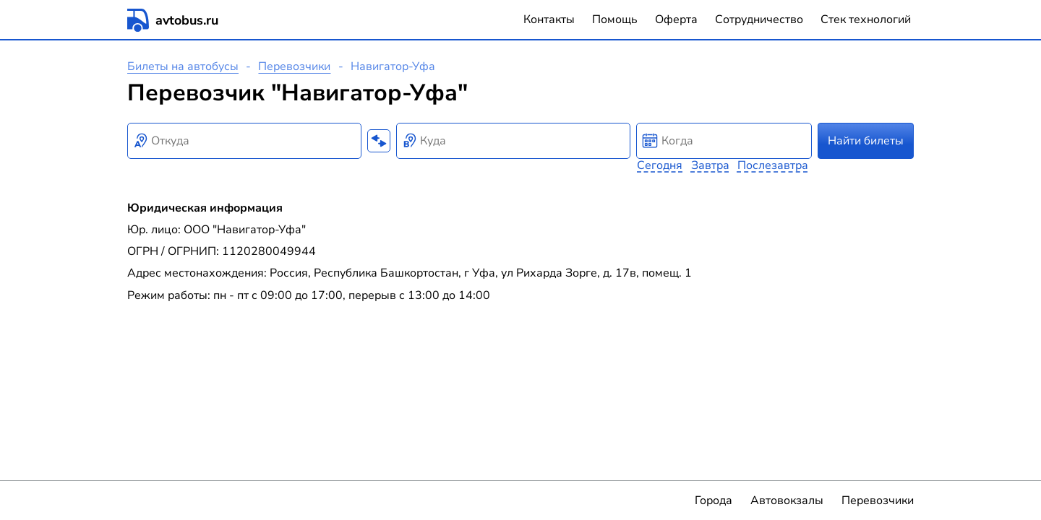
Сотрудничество (759, 19)
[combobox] (244, 141)
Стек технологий (866, 19)
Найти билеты (866, 141)
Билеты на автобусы (183, 66)
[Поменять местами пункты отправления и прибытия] (378, 140)
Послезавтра (772, 165)
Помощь (615, 19)
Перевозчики (294, 66)
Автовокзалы (786, 500)
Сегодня (659, 165)
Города (713, 500)
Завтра (710, 165)
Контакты (549, 19)
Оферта (676, 19)
